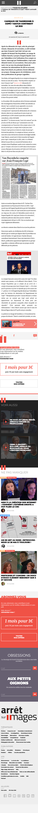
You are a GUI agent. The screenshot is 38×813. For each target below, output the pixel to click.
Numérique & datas (26, 733)
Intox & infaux (5, 733)
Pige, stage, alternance (7, 769)
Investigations (15, 733)
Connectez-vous (6, 359)
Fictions (3, 731)
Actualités (10, 750)
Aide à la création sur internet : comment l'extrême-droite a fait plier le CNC (18, 504)
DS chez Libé (12, 790)
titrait (18, 83)
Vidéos (10, 752)
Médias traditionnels (7, 740)
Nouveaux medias (24, 735)
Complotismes (14, 737)
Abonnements (5, 760)
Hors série (4, 790)
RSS (27, 776)
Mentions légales (14, 774)
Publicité (22, 737)
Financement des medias (23, 742)
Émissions (18, 750)
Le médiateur (25, 760)
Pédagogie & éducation (7, 742)
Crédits (22, 776)
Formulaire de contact (7, 767)
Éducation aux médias (15, 762)
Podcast (3, 778)
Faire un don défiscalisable (27, 771)
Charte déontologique (26, 765)
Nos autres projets (13, 765)
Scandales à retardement (25, 731)
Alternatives (13, 735)
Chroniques (26, 750)
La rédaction (21, 33)
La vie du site (15, 760)
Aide (17, 769)
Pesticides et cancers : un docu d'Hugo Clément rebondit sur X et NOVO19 (18, 577)
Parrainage (4, 762)
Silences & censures (20, 740)
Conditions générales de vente (9, 776)
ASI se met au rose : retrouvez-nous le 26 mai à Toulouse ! (18, 541)
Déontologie (4, 735)
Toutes (3, 750)
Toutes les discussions (22, 767)
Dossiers (3, 752)
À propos (26, 762)
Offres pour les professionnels (9, 771)
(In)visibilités (4, 737)
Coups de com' (11, 731)
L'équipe (3, 765)
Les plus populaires (19, 752)
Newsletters (4, 774)
